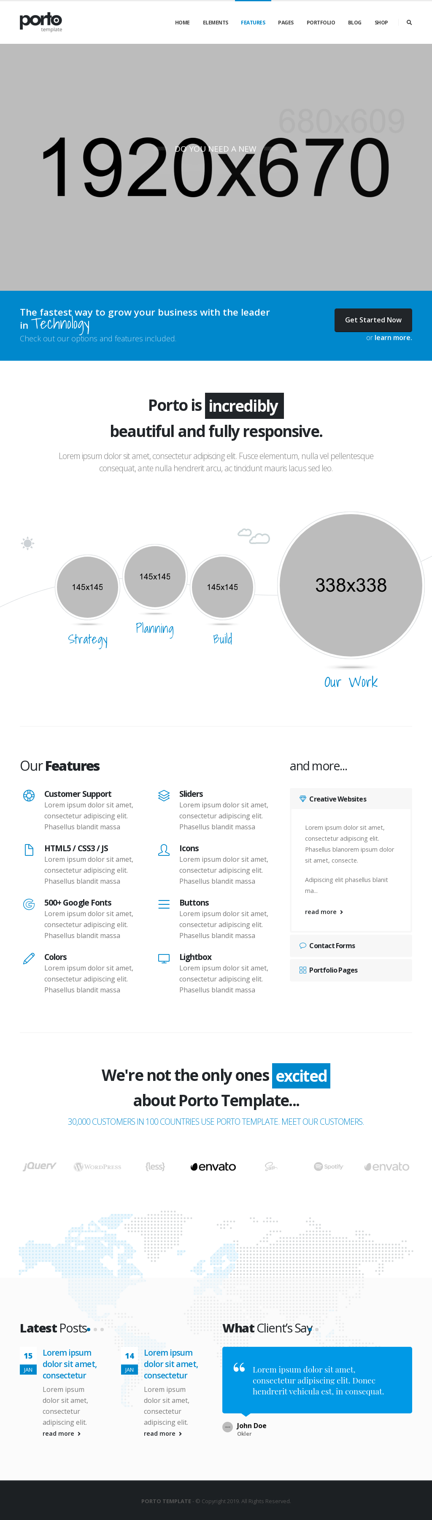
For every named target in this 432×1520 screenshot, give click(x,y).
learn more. (393, 337)
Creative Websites (333, 799)
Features (253, 22)
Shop (381, 22)
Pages (286, 22)
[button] (88, 1365)
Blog (355, 22)
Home (182, 22)
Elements (215, 22)
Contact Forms (327, 945)
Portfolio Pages (328, 970)
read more (324, 912)
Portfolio (321, 22)
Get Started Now (373, 319)
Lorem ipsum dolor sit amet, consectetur (70, 1400)
